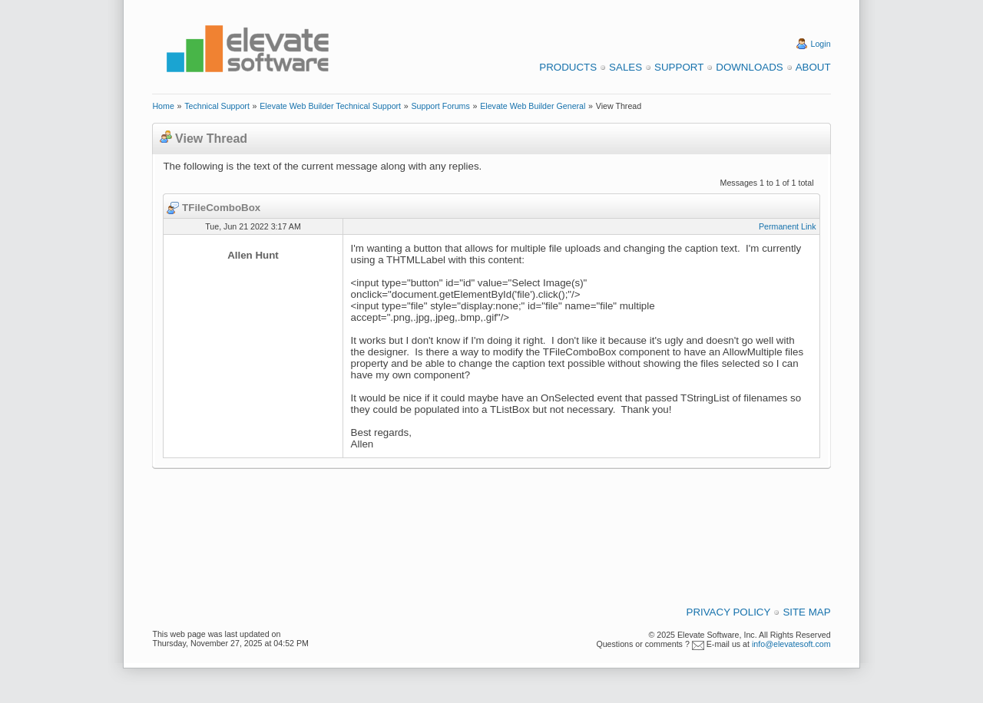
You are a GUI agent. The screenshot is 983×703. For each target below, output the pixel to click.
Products (568, 67)
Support (678, 67)
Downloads (749, 67)
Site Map (806, 612)
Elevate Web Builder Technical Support (330, 106)
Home (163, 106)
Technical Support (217, 106)
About (813, 67)
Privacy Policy (729, 612)
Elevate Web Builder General (532, 106)
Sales (625, 67)
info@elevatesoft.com (791, 644)
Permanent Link (787, 226)
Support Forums (440, 106)
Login (821, 43)
